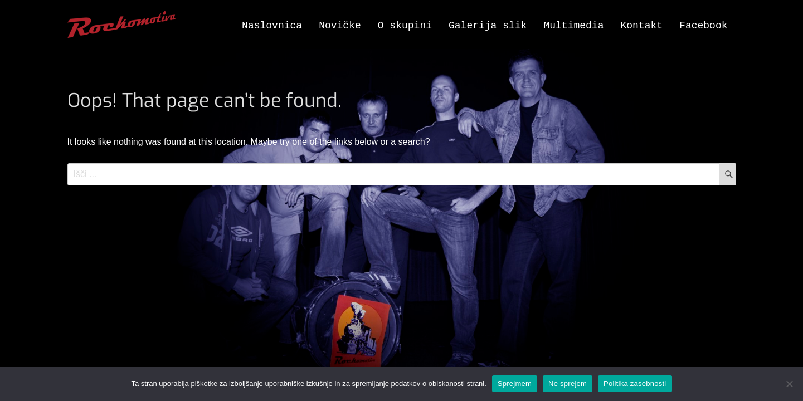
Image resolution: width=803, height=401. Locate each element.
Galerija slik (488, 25)
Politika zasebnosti (635, 383)
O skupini (405, 25)
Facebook (703, 25)
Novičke (340, 25)
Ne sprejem (567, 383)
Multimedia (573, 25)
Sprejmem (515, 383)
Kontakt (641, 25)
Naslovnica (272, 25)
